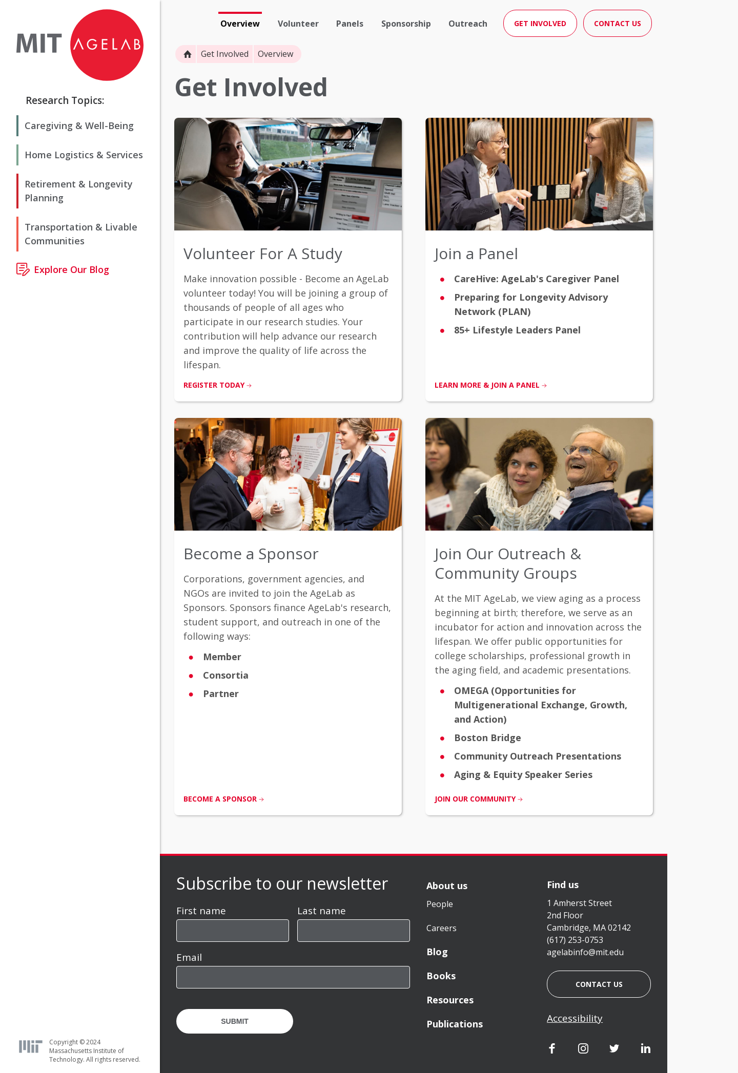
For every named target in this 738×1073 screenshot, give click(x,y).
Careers (441, 928)
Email (189, 957)
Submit (235, 1021)
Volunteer (298, 23)
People (439, 904)
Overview (240, 23)
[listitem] (288, 260)
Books (441, 976)
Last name (321, 910)
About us (446, 885)
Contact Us (617, 23)
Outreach (467, 23)
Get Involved (225, 53)
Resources (450, 1000)
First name (201, 910)
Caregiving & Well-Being (79, 125)
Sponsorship (406, 23)
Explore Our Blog (71, 269)
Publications (454, 1024)
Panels (349, 23)
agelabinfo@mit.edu (585, 952)
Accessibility (575, 1018)
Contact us (599, 984)
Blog (437, 951)
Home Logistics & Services (84, 155)
